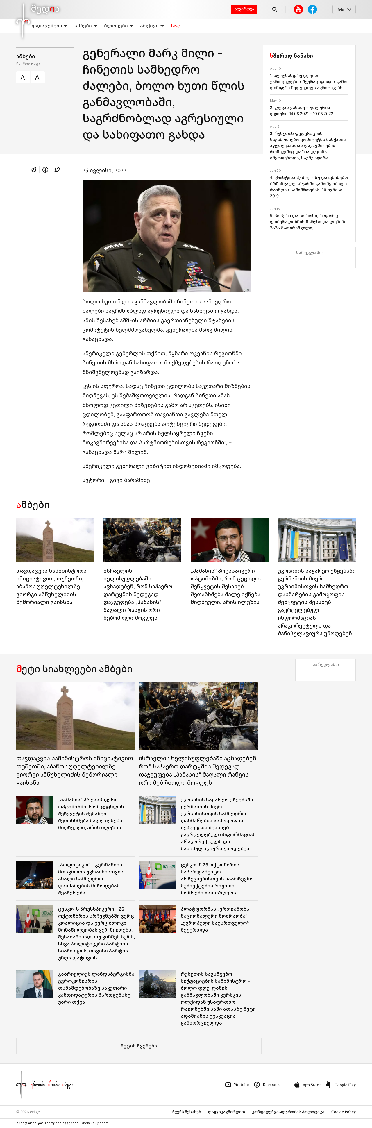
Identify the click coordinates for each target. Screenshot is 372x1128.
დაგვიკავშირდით (226, 1111)
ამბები (85, 25)
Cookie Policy (343, 1111)
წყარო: (28, 64)
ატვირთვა (244, 9)
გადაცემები (49, 25)
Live (175, 25)
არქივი (152, 25)
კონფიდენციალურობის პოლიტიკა (288, 1111)
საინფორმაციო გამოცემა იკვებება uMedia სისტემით (62, 1123)
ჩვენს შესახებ (186, 1111)
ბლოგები (118, 25)
